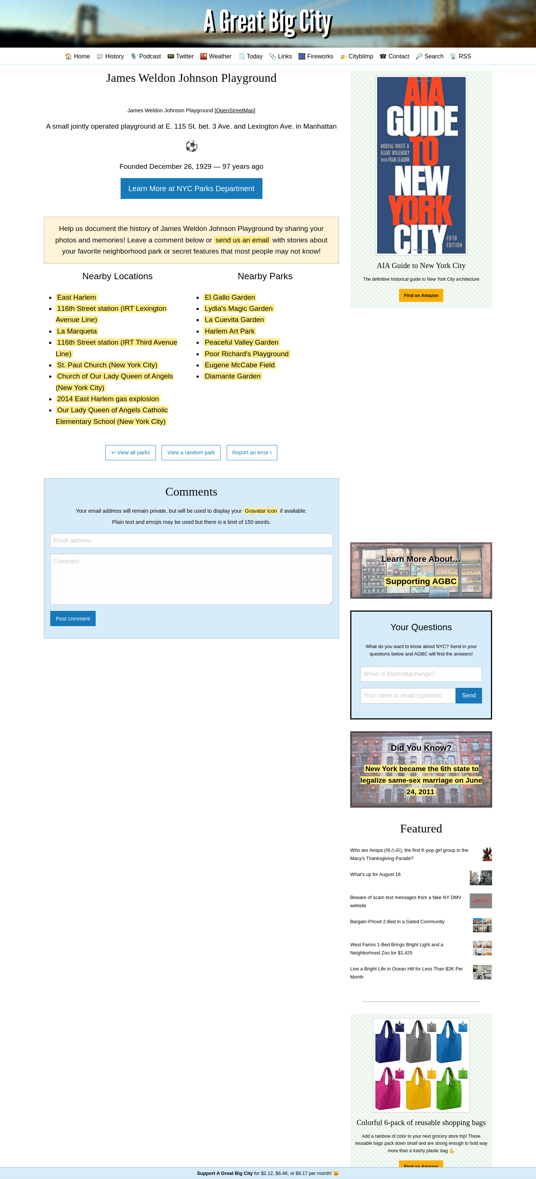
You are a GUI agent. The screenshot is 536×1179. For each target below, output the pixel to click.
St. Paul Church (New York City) (107, 365)
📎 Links (280, 56)
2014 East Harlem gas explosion (108, 399)
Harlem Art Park (230, 331)
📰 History (110, 56)
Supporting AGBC (421, 581)
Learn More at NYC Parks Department (191, 188)
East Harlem (76, 297)
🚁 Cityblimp (356, 56)
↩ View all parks (130, 452)
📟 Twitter (180, 56)
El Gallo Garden (230, 297)
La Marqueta (77, 331)
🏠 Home (77, 56)
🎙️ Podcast (145, 56)
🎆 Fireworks (315, 56)
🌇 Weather (216, 56)
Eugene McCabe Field (240, 365)
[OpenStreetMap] (234, 110)
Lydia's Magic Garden (238, 308)
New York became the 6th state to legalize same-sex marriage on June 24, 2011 (421, 780)
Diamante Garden (233, 376)
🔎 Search (429, 56)
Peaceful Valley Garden (241, 342)
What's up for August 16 (375, 874)
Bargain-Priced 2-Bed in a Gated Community (397, 921)
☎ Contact (394, 56)
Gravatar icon (261, 511)
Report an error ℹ (252, 452)
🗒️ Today (250, 56)
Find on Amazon (421, 295)
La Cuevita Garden (234, 319)
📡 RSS (460, 56)
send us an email (242, 240)
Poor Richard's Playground (246, 354)
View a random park (191, 452)
